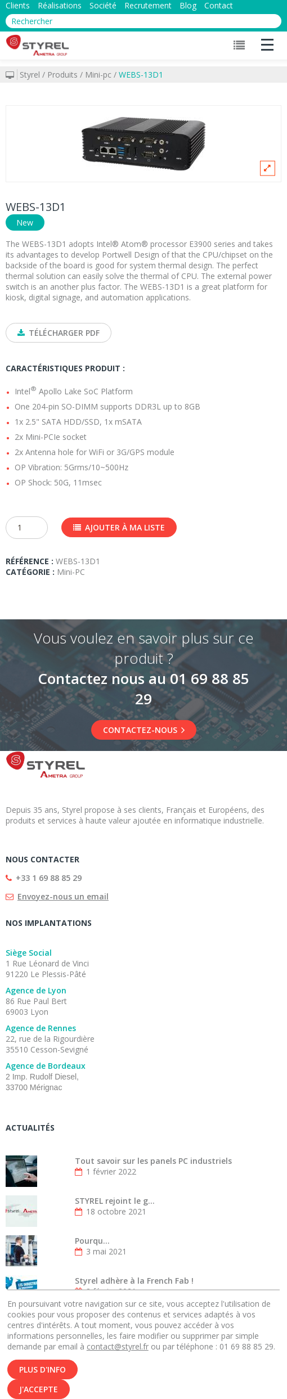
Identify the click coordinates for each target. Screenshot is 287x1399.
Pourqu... (92, 1240)
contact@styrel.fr (118, 1349)
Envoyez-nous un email (63, 896)
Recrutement (148, 5)
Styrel (30, 74)
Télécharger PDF (58, 332)
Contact (218, 5)
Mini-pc (98, 74)
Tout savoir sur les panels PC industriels (153, 1160)
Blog (188, 5)
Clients (18, 5)
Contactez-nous (144, 730)
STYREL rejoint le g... (115, 1200)
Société (102, 5)
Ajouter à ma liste (119, 527)
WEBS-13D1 (141, 74)
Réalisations (60, 5)
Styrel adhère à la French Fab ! (134, 1280)
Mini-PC (71, 571)
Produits (62, 74)
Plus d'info (42, 1372)
